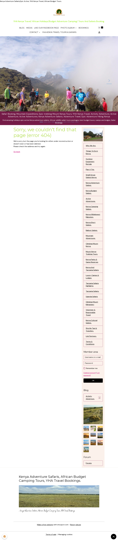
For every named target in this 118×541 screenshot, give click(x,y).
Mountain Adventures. (91, 238)
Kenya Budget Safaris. (91, 193)
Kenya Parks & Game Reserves (92, 262)
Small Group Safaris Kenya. (91, 177)
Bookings (84, 28)
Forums (89, 466)
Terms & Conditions (90, 345)
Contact (34, 33)
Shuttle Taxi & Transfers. (91, 332)
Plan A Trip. (90, 170)
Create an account (89, 375)
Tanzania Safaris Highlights (92, 286)
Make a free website (45, 528)
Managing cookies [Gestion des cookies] (65, 538)
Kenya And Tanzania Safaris (92, 270)
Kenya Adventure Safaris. (93, 185)
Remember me (92, 371)
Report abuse (75, 528)
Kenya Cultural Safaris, (91, 324)
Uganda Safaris (92, 299)
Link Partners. (91, 339)
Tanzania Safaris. (92, 293)
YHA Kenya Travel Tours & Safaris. (59, 33)
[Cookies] (4, 536)
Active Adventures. (91, 201)
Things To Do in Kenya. (92, 152)
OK (93, 383)
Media (29, 28)
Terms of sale (50, 538)
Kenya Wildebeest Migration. (93, 217)
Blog (22, 28)
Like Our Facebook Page (46, 28)
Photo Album (68, 28)
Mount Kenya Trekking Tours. (92, 254)
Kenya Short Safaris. (91, 225)
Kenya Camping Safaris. (92, 209)
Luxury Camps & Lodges (92, 278)
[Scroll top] (113, 536)
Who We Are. (91, 146)
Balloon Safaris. (92, 232)
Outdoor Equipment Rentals (90, 162)
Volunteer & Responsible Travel (90, 315)
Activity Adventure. (93, 400)
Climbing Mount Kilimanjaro (92, 305)
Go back (16, 152)
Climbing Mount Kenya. (92, 246)
